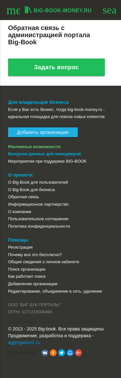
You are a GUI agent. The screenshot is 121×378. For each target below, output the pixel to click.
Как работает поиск (26, 276)
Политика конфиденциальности (39, 226)
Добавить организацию (43, 132)
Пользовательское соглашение (38, 218)
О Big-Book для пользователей (38, 182)
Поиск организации (26, 269)
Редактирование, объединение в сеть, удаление (55, 291)
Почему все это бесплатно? (35, 254)
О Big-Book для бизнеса (31, 189)
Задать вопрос (56, 67)
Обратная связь (23, 196)
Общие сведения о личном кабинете (43, 261)
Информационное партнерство (38, 204)
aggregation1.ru (24, 342)
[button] (44, 352)
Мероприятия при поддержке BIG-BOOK (47, 161)
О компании (19, 211)
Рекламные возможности (34, 146)
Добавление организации (32, 283)
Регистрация (20, 247)
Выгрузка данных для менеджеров (44, 153)
